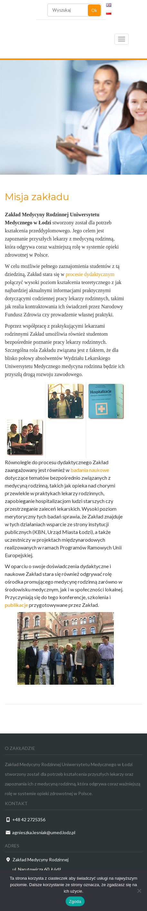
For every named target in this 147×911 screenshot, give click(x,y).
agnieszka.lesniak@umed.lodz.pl (43, 832)
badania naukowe (89, 470)
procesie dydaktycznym (90, 274)
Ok (94, 10)
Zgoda (75, 901)
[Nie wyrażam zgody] (139, 890)
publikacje (16, 605)
